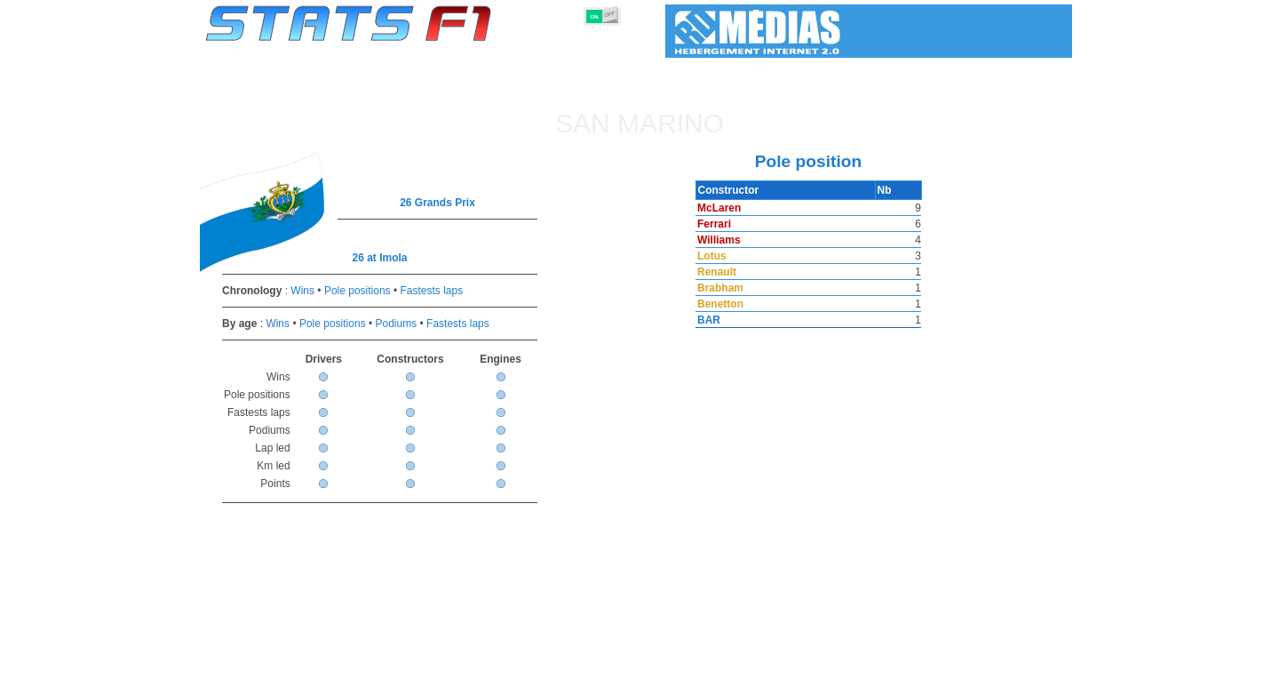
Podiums (396, 323)
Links (908, 671)
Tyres (686, 671)
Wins (302, 290)
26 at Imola (379, 258)
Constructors (553, 671)
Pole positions (357, 290)
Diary (859, 671)
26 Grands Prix (437, 202)
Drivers (479, 671)
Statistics (266, 671)
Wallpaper (969, 671)
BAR (707, 320)
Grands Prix (408, 671)
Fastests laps (431, 290)
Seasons (333, 671)
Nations (741, 671)
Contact (1037, 671)
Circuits (803, 671)
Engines (629, 671)
